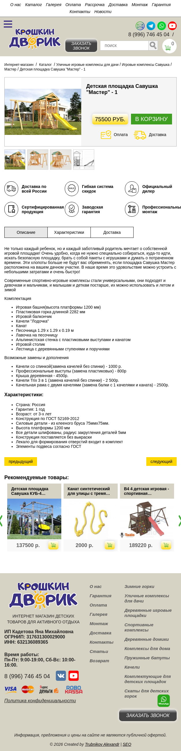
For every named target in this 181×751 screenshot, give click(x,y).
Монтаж (140, 4)
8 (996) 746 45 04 (148, 34)
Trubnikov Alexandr (102, 744)
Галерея (54, 4)
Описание (26, 232)
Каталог (33, 4)
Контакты (80, 11)
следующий (161, 461)
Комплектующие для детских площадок (147, 679)
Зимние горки (139, 586)
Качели (132, 667)
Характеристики (69, 232)
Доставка (118, 4)
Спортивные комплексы (138, 627)
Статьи (99, 651)
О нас (15, 4)
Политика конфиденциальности (40, 700)
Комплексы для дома (147, 648)
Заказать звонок (81, 45)
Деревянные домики (146, 639)
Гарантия (161, 4)
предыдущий (21, 461)
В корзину (151, 119)
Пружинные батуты (147, 657)
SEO (127, 744)
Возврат (99, 660)
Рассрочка (95, 4)
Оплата (73, 4)
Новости (102, 11)
